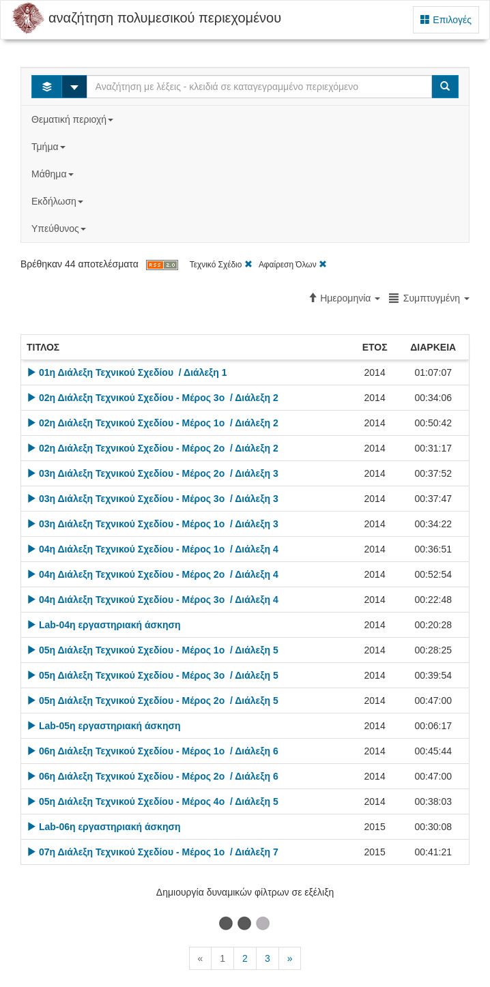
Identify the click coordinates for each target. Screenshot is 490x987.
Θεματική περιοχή (73, 119)
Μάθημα (53, 173)
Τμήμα (49, 146)
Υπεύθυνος (60, 228)
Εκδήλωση (58, 201)
